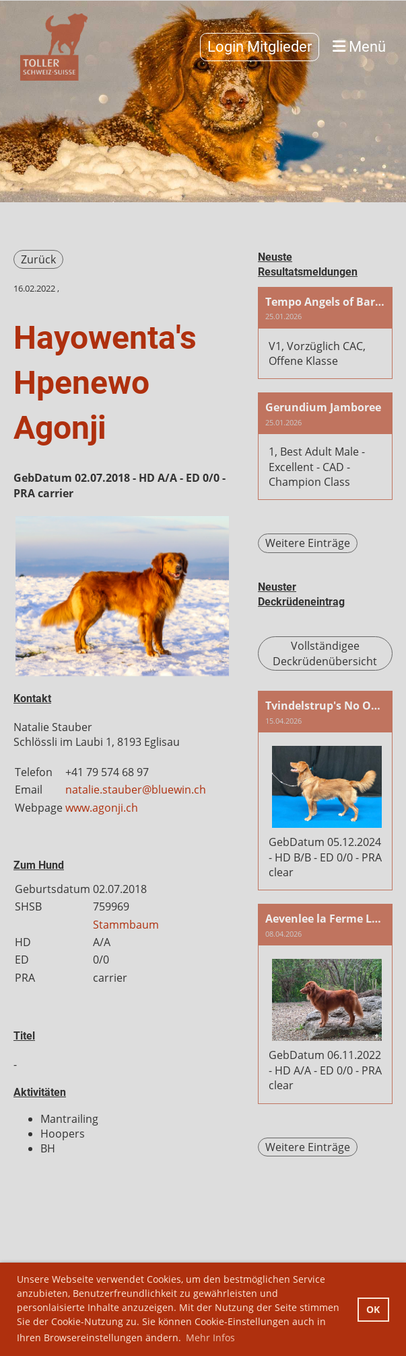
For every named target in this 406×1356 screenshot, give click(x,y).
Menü (359, 46)
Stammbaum (126, 924)
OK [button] (373, 1309)
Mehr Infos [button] (210, 1337)
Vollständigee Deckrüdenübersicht (325, 653)
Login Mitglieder (259, 46)
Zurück (38, 259)
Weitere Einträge (307, 543)
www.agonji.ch (101, 807)
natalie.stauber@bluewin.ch (135, 789)
